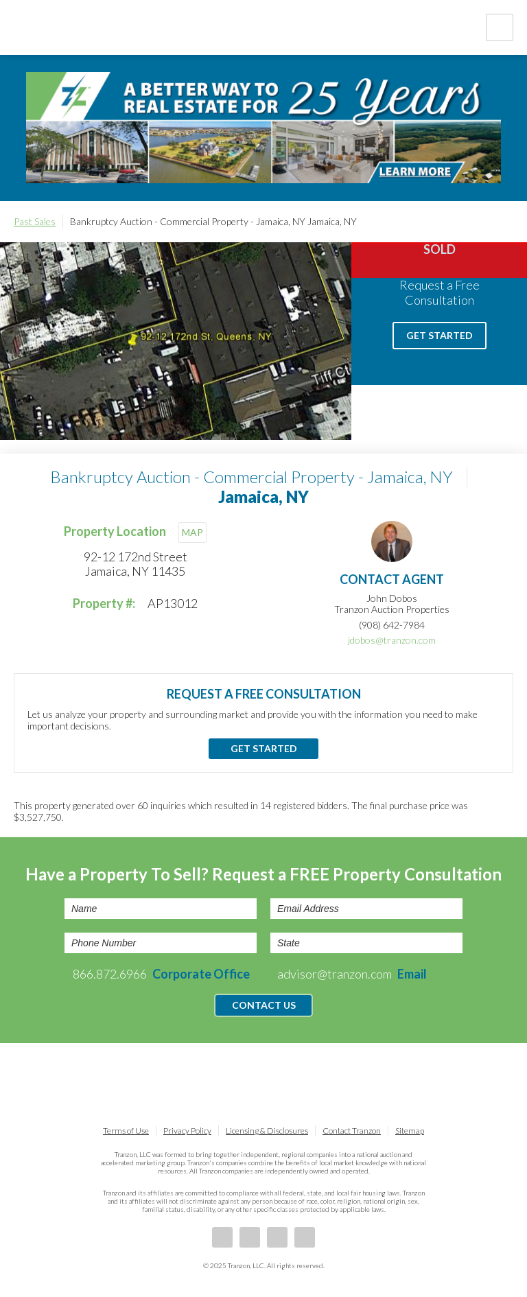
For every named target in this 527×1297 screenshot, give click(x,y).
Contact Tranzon (352, 1130)
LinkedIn (249, 1237)
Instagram (304, 1237)
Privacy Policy (187, 1130)
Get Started (439, 335)
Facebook (222, 1237)
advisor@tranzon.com (352, 973)
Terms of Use (126, 1130)
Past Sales (35, 221)
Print (506, 222)
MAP (192, 532)
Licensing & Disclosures (267, 1130)
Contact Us (264, 1005)
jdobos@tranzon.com (392, 640)
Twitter (277, 1237)
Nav (499, 27)
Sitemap (409, 1130)
